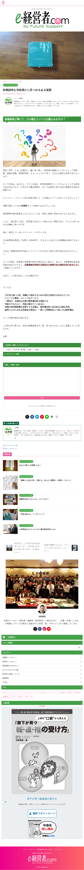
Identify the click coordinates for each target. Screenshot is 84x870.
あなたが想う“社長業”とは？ (30, 465)
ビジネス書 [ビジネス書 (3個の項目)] (41, 692)
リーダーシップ (12, 448)
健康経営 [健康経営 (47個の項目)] (5, 696)
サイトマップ (57, 849)
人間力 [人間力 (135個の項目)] (70, 692)
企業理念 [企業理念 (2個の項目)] (77, 692)
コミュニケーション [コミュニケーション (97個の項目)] (14, 692)
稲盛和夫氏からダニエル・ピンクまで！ (35, 499)
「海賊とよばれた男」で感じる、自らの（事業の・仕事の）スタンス (46, 480)
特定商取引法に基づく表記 (44, 849)
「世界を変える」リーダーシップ (32, 514)
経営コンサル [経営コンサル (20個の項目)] (29, 696)
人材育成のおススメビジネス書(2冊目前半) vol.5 (38, 529)
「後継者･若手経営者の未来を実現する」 (42, 853)
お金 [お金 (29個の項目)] (4, 692)
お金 (6, 448)
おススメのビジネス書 (11, 445)
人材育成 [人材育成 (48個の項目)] (62, 692)
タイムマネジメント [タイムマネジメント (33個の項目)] (29, 692)
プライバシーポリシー (34, 406)
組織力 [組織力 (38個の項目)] (20, 696)
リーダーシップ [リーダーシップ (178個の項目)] (51, 692)
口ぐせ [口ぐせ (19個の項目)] (13, 696)
